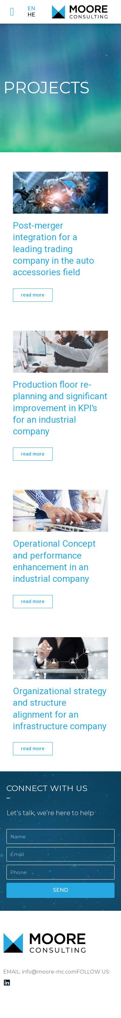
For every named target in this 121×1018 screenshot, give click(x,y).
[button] (12, 11)
